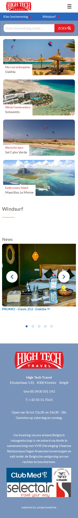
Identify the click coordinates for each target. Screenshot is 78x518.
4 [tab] (45, 326)
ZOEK (64, 28)
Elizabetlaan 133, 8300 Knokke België (39, 382)
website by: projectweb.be (39, 507)
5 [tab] (52, 326)
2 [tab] (33, 326)
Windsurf (49, 16)
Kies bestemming (15, 16)
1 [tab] (27, 326)
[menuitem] (50, 16)
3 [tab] (39, 326)
